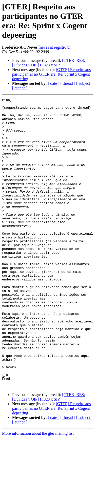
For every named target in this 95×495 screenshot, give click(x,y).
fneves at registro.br (55, 47)
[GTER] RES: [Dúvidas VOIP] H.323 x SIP (48, 62)
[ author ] (19, 88)
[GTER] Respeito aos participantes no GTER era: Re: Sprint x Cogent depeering (51, 74)
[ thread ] (67, 83)
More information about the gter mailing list (38, 490)
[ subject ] (84, 83)
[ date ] (53, 83)
